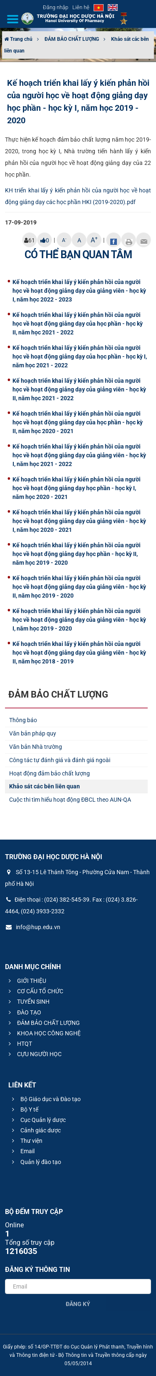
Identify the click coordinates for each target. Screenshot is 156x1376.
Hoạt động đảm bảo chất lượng (49, 773)
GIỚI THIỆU (26, 980)
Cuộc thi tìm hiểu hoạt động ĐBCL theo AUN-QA (70, 799)
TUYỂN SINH (28, 1001)
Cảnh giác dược (35, 1130)
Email (22, 1151)
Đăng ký (78, 1304)
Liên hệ (80, 7)
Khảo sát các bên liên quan (44, 786)
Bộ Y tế (24, 1109)
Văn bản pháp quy (32, 733)
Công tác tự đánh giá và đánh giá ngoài (59, 760)
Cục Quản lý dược (38, 1120)
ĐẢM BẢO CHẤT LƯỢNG (72, 39)
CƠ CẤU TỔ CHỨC (34, 991)
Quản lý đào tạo (35, 1162)
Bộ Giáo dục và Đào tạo (45, 1099)
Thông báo (23, 720)
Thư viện (26, 1140)
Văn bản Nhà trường (35, 746)
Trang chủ (18, 39)
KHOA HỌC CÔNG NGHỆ (43, 1033)
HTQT (19, 1043)
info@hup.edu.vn (32, 927)
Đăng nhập (55, 7)
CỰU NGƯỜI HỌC (34, 1054)
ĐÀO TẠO (23, 1012)
